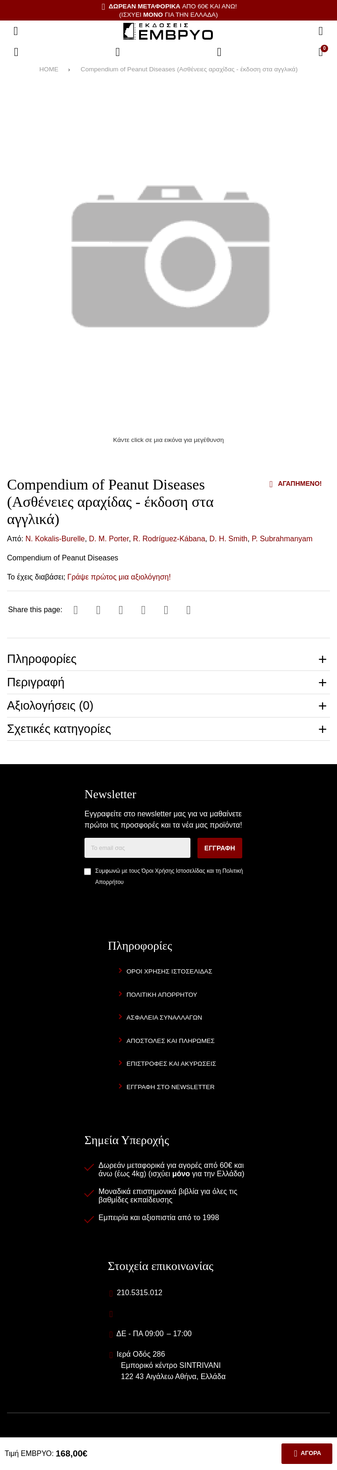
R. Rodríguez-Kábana (169, 539)
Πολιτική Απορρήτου (161, 994)
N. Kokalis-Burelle (55, 539)
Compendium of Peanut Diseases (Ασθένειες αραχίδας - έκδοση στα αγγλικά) (189, 69)
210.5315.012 (139, 1293)
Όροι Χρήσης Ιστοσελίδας (173, 871)
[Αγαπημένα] (117, 52)
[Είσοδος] (219, 52)
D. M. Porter (109, 539)
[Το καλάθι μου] (320, 52)
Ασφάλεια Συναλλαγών (164, 1017)
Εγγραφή (219, 848)
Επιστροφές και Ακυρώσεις (171, 1063)
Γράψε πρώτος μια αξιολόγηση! (119, 577)
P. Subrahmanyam (282, 539)
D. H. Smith (228, 539)
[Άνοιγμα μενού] (16, 31)
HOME (48, 69)
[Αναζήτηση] (320, 31)
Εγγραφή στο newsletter (170, 1087)
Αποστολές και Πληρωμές (170, 1040)
